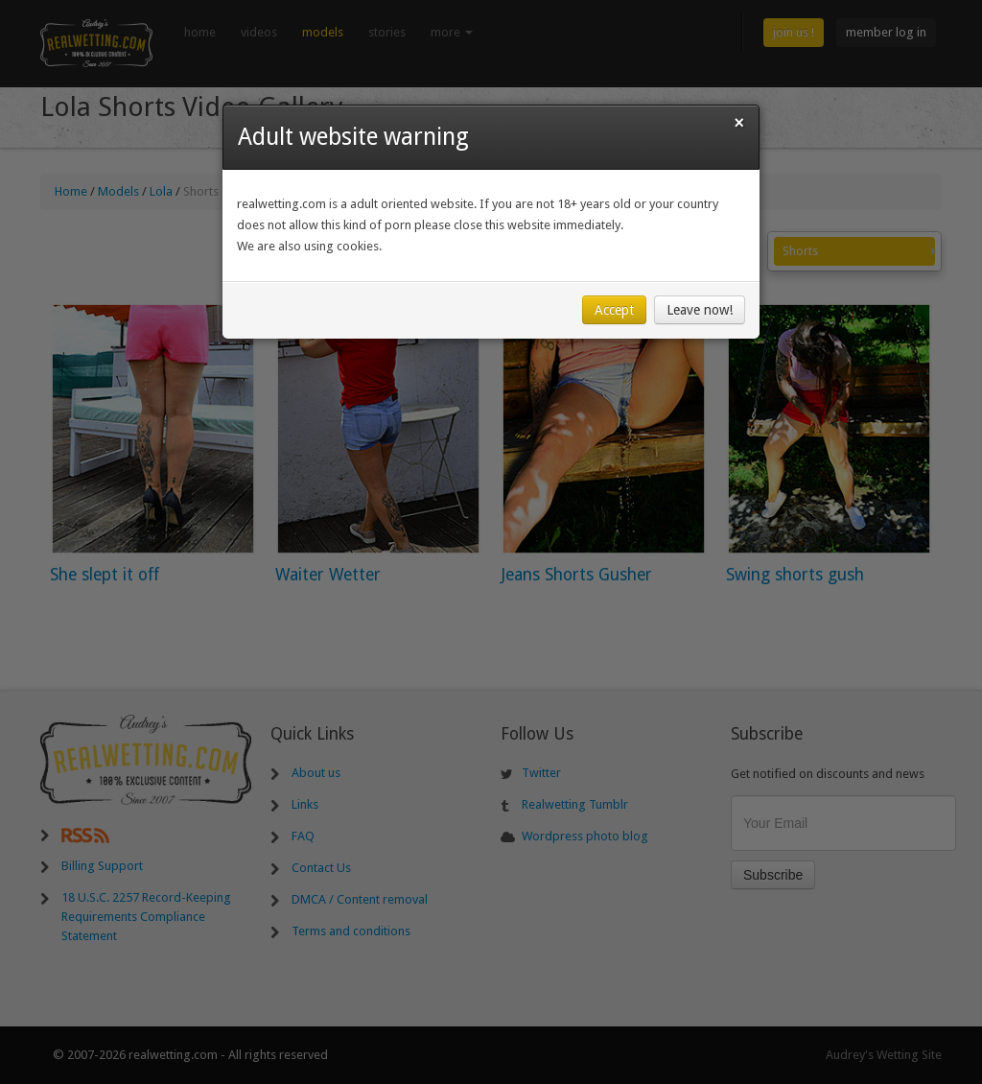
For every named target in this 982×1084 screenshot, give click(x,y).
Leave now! (699, 313)
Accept (614, 313)
